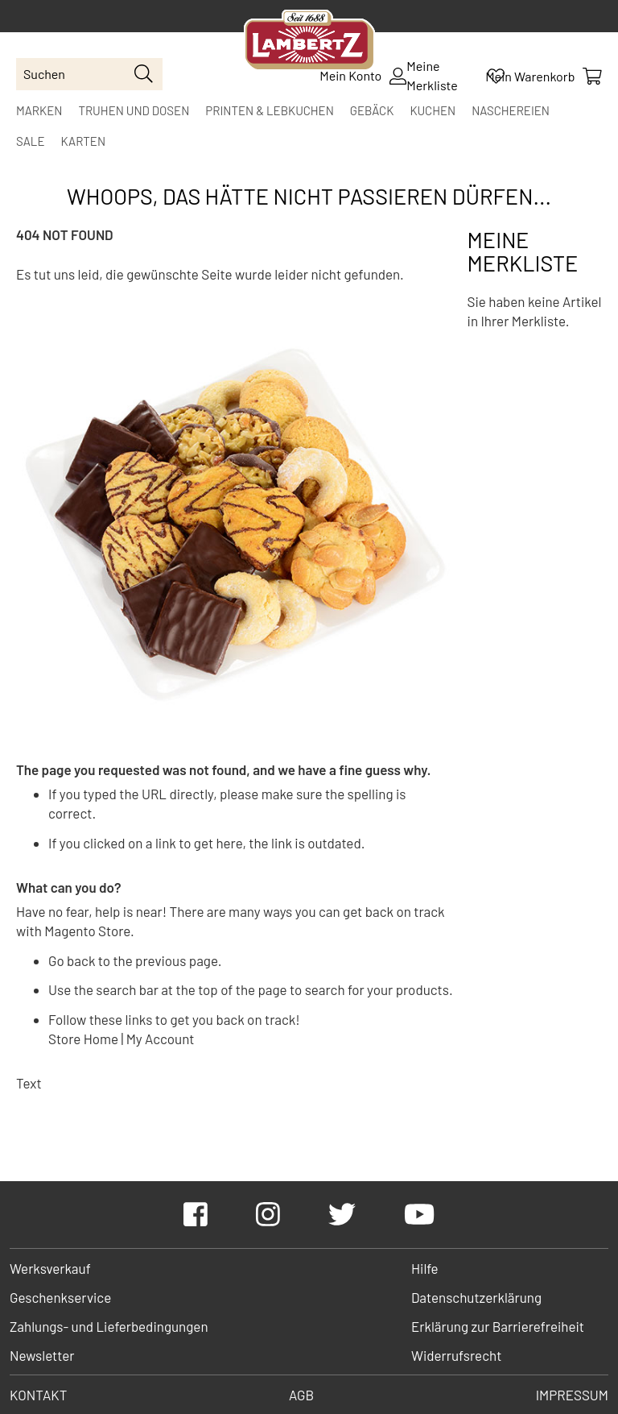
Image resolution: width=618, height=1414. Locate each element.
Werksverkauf (50, 1268)
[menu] (309, 125)
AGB (301, 1395)
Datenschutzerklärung (476, 1297)
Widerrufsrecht (456, 1355)
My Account (160, 1038)
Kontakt (38, 1395)
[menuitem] (39, 110)
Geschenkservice (60, 1297)
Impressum (572, 1395)
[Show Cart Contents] (543, 76)
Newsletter (42, 1355)
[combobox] (89, 74)
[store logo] (309, 42)
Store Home (83, 1038)
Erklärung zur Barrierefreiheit (497, 1326)
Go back (71, 960)
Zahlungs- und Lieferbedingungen (109, 1326)
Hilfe (425, 1268)
